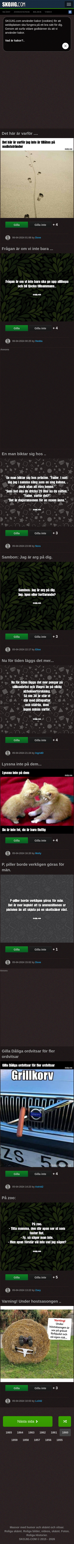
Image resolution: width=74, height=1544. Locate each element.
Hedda (38, 341)
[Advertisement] (37, 91)
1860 (65, 1432)
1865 (9, 1432)
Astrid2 (39, 1186)
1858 (26, 1440)
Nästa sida (27, 1421)
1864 (20, 1432)
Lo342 (38, 1401)
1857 (37, 1440)
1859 (14, 1440)
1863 (31, 1432)
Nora (37, 546)
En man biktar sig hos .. (24, 454)
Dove (38, 237)
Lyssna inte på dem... (22, 764)
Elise (38, 649)
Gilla (17, 224)
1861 (54, 1432)
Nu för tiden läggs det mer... (28, 660)
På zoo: (9, 1198)
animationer (22, 12)
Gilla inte (40, 224)
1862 (43, 1432)
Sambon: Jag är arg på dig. (27, 557)
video (48, 12)
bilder (37, 12)
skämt (6, 12)
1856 (48, 1440)
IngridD (39, 753)
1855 (59, 1440)
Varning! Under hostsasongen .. (31, 1301)
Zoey (38, 1290)
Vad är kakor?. (14, 40)
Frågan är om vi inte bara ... (27, 248)
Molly (38, 853)
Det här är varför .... (20, 133)
